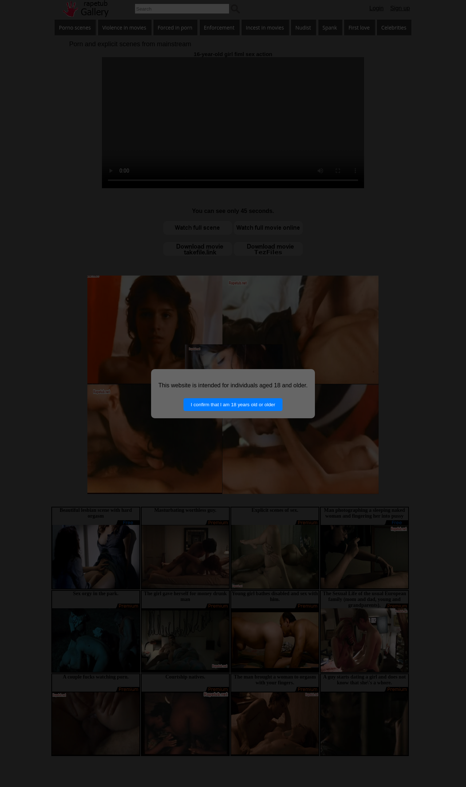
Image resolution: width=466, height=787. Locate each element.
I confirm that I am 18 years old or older (233, 404)
